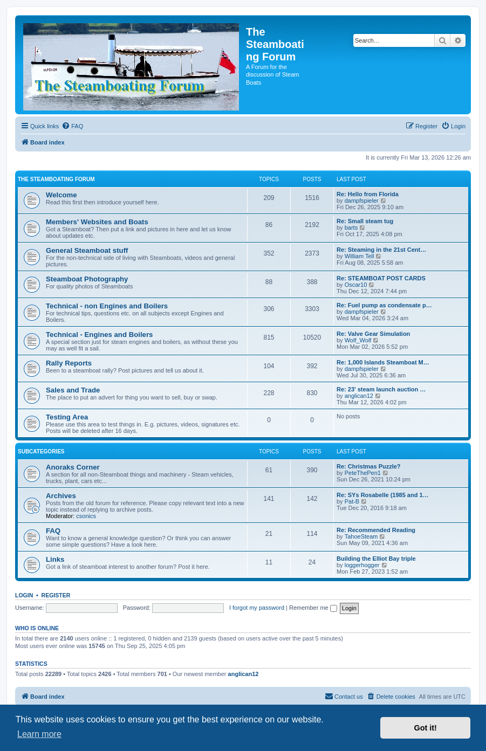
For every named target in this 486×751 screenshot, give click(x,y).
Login (24, 595)
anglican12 (359, 395)
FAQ (53, 531)
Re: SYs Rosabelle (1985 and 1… (383, 495)
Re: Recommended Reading (376, 530)
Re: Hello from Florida (368, 194)
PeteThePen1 (363, 473)
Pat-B (352, 501)
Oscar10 (356, 284)
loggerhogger (362, 565)
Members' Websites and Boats (97, 222)
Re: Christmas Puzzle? (369, 466)
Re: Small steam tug (365, 221)
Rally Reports (69, 363)
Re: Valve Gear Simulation (373, 333)
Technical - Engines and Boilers (99, 334)
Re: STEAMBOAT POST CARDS (381, 278)
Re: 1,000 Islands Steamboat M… (383, 362)
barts (351, 227)
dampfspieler (362, 200)
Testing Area (67, 417)
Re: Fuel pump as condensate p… (384, 305)
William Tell (359, 256)
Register (56, 595)
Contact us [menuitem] (344, 696)
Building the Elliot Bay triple (376, 558)
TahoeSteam (361, 536)
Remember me (313, 607)
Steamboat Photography (87, 279)
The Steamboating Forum (56, 179)
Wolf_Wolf (358, 340)
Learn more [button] (39, 734)
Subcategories (41, 451)
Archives (61, 496)
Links (55, 559)
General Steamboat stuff (87, 250)
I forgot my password (256, 607)
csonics (86, 516)
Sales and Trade (73, 390)
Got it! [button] (425, 728)
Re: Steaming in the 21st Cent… (381, 249)
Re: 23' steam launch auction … (381, 389)
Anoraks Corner (73, 467)
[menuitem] (72, 126)
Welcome (61, 195)
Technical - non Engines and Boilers (107, 306)
